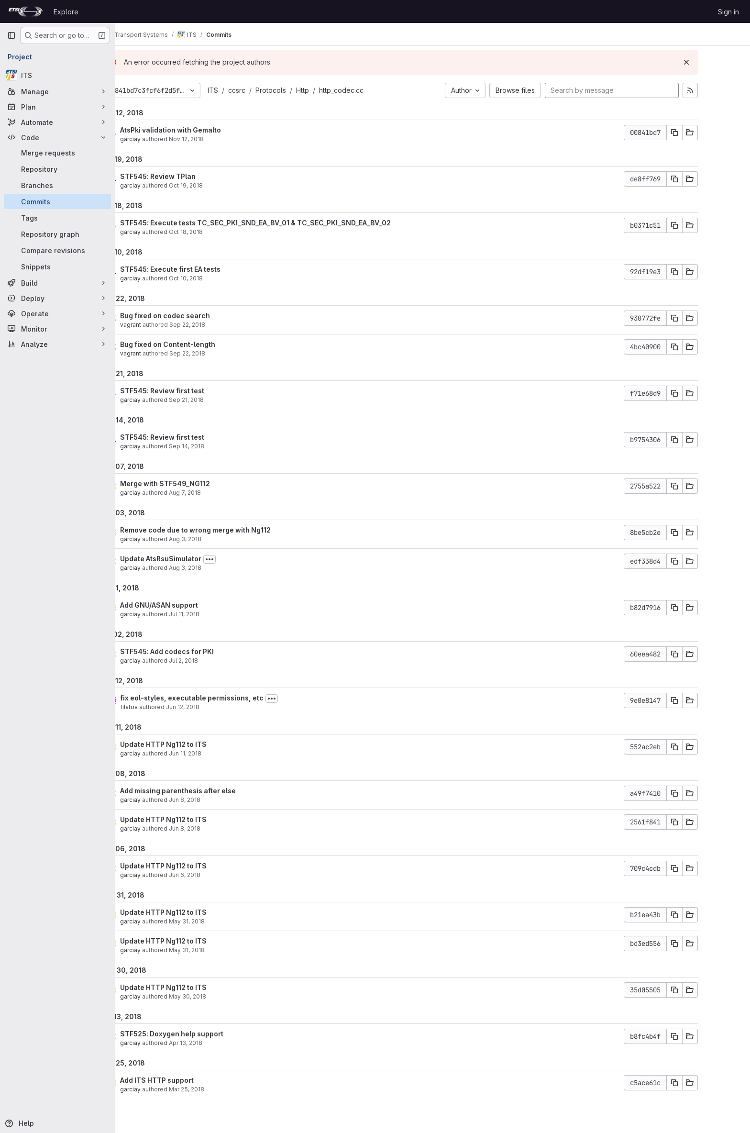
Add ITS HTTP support (190, 1080)
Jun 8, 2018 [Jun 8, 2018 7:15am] (217, 799)
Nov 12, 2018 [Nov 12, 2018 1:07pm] (219, 139)
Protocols (303, 90)
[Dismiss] (719, 62)
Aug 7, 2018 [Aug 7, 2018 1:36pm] (218, 492)
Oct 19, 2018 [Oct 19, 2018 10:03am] (219, 185)
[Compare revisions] (57, 250)
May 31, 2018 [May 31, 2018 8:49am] (220, 950)
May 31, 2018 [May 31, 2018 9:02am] (220, 921)
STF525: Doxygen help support (204, 1034)
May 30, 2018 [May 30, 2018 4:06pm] (220, 996)
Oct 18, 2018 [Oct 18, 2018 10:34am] (219, 231)
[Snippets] (57, 266)
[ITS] (57, 75)
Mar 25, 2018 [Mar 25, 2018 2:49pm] (219, 1089)
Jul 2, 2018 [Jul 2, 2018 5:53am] (216, 660)
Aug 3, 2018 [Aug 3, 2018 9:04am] (218, 539)
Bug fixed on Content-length (200, 344)
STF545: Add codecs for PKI (200, 651)
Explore (66, 12)
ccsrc (269, 90)
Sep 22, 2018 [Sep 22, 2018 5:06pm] (220, 324)
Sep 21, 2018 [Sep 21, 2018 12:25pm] (219, 399)
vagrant (163, 324)
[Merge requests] (57, 152)
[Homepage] (25, 11)
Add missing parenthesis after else (211, 791)
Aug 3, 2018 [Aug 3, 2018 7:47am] (218, 567)
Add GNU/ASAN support (192, 605)
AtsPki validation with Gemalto (203, 130)
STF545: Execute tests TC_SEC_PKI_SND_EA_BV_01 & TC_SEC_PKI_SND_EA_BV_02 (288, 223)
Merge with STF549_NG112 (198, 483)
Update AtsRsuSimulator (193, 559)
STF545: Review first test (195, 391)
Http (335, 90)
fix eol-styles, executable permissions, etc (225, 698)
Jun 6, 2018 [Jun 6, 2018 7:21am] (217, 874)
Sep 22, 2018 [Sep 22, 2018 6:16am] (220, 353)
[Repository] (57, 169)
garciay (163, 139)
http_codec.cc (374, 90)
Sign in (728, 12)
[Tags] (57, 217)
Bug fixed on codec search (198, 315)
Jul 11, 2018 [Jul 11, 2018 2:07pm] (217, 614)
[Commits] (57, 201)
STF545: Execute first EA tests (203, 269)
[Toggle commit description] (242, 559)
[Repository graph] (57, 234)
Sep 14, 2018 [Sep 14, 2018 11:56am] (219, 446)
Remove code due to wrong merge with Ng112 (228, 530)
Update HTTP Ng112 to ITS (196, 744)
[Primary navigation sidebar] (11, 35)
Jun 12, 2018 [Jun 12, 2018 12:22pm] (215, 707)
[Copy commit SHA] (707, 132)
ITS (246, 90)
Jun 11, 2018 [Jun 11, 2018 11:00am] (218, 753)
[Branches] (57, 185)
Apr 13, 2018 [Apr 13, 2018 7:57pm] (218, 1042)
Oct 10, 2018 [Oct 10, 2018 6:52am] (219, 278)
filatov (162, 707)
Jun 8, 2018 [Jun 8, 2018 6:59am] (217, 828)
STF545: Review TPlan (191, 176)
